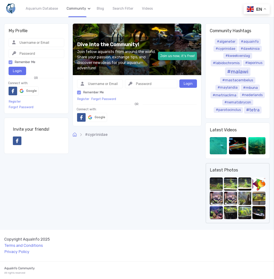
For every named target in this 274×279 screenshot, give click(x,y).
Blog (100, 8)
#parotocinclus (228, 110)
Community (76, 8)
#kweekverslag (237, 56)
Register (83, 99)
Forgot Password (103, 99)
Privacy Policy (16, 251)
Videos (147, 8)
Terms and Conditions (23, 245)
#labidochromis (226, 63)
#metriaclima (224, 95)
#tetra (252, 109)
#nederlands (252, 95)
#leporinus (253, 63)
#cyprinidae (96, 134)
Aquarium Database (42, 8)
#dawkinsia (250, 49)
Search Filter (123, 8)
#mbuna (250, 87)
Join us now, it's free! (177, 56)
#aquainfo (250, 41)
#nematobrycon (237, 102)
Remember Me (93, 92)
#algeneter (226, 41)
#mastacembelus (237, 80)
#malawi (237, 71)
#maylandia (227, 87)
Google (96, 117)
